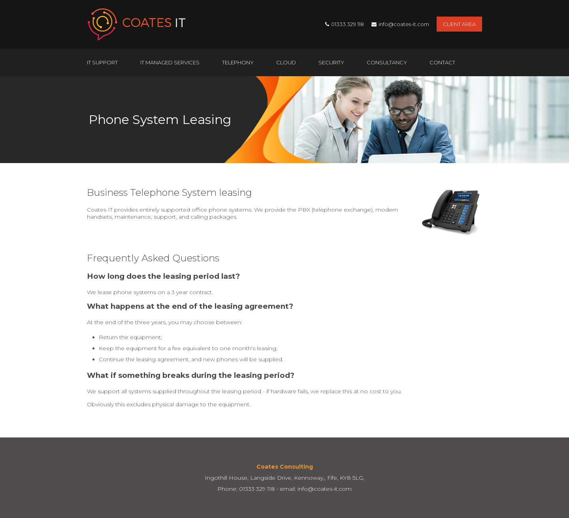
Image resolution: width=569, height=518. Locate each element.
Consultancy (387, 62)
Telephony (238, 62)
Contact (442, 62)
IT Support (102, 62)
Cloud (286, 62)
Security (331, 62)
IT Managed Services (170, 62)
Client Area (459, 24)
